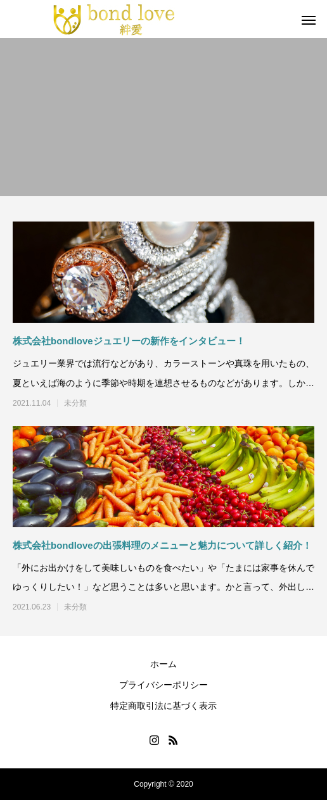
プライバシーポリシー (163, 685)
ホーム (163, 664)
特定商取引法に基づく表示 (163, 706)
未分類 (75, 403)
